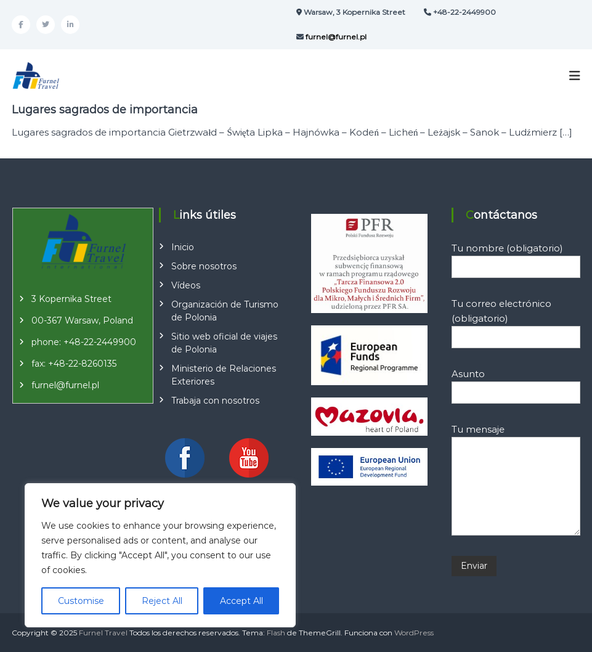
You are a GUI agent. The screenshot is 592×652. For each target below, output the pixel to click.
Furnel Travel (103, 632)
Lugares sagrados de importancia (105, 109)
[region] (160, 555)
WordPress (414, 632)
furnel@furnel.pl (65, 385)
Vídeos (185, 285)
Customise (81, 600)
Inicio (182, 247)
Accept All (241, 600)
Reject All (162, 600)
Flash (276, 632)
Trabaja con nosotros (215, 400)
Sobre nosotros (204, 266)
